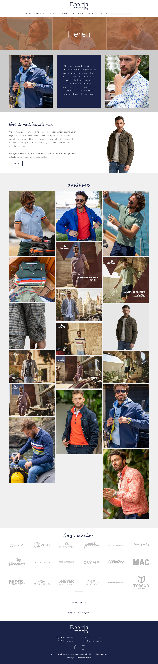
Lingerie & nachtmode (83, 14)
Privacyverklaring (100, 654)
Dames (64, 14)
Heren (53, 14)
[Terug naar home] (79, 6)
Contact (103, 14)
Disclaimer (89, 654)
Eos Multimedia (80, 658)
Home (29, 14)
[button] (32, 223)
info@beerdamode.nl (92, 641)
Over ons (40, 14)
